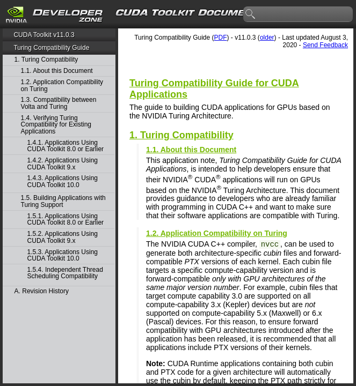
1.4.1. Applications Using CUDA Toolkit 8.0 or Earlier (65, 146)
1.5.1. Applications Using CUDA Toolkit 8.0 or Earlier (65, 219)
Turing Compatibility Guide (51, 47)
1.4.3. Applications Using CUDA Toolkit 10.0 (62, 181)
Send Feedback (325, 45)
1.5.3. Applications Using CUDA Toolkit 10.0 (62, 255)
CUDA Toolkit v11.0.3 (43, 35)
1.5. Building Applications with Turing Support (63, 201)
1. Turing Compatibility (46, 59)
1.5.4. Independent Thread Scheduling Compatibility (65, 273)
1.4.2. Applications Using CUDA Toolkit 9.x (62, 163)
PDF (220, 37)
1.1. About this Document (57, 71)
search (250, 14)
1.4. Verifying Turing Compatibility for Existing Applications (56, 125)
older (267, 37)
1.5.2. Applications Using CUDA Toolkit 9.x (62, 237)
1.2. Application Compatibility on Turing (62, 85)
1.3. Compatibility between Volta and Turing (59, 103)
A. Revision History (41, 291)
